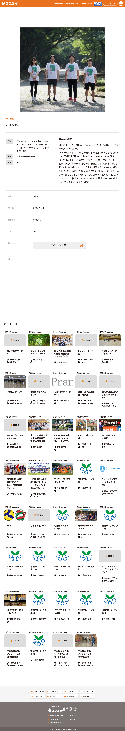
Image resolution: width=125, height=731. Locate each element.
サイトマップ (73, 715)
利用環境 (72, 719)
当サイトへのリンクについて (57, 722)
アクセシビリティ (54, 719)
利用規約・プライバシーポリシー (57, 715)
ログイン (109, 3)
